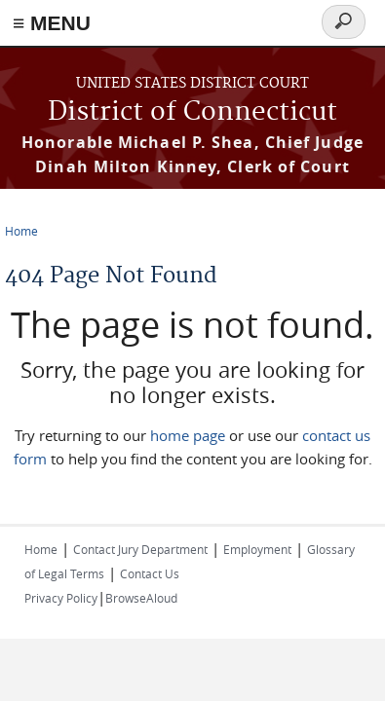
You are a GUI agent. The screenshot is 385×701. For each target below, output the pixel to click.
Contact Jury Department (140, 549)
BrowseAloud (141, 598)
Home (21, 231)
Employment (257, 549)
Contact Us (149, 573)
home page (187, 435)
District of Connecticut (192, 112)
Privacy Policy (60, 598)
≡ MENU (52, 23)
